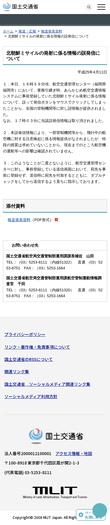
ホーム (8, 31)
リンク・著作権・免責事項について (37, 347)
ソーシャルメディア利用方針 (30, 396)
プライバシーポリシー (24, 334)
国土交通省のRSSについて (28, 359)
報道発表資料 (51, 31)
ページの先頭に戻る (93, 515)
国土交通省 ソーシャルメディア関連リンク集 (47, 384)
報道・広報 (27, 31)
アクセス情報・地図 (73, 453)
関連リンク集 (16, 371)
